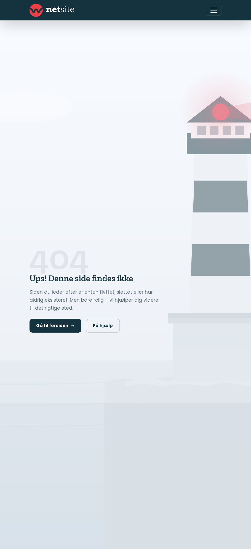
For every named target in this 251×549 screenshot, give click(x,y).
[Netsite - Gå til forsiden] (52, 10)
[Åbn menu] (213, 10)
